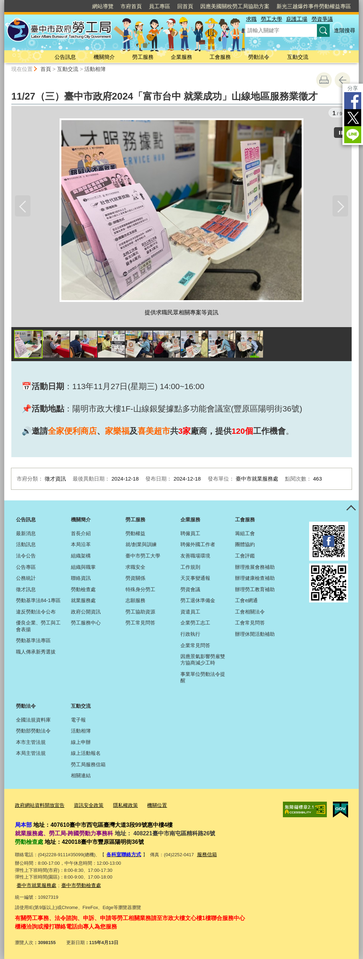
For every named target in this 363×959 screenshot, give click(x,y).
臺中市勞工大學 (142, 557)
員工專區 (159, 6)
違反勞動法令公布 (36, 613)
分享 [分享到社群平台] (352, 88)
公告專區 (26, 568)
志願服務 (135, 602)
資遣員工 (190, 613)
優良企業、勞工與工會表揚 (38, 627)
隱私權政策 (118, 806)
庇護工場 (296, 19)
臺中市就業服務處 (35, 884)
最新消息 (26, 534)
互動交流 (297, 57)
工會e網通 (246, 602)
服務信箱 (204, 854)
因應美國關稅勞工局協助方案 (234, 6)
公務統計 (26, 579)
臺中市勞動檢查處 (76, 884)
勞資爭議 (322, 19)
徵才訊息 (26, 590)
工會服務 (220, 57)
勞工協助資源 (140, 613)
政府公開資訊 (86, 613)
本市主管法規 (31, 743)
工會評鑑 (245, 557)
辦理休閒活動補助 (255, 635)
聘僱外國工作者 (197, 546)
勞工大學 (271, 19)
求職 (251, 19)
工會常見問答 (250, 624)
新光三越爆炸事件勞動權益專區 (314, 6)
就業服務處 (83, 602)
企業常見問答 (195, 646)
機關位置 (149, 806)
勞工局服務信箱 (88, 765)
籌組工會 (245, 534)
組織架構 (81, 557)
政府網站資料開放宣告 (38, 806)
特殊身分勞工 (140, 590)
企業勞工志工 (195, 624)
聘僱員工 (190, 534)
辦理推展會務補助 (255, 568)
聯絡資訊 (81, 579)
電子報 (78, 721)
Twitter (352, 117)
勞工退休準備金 (197, 602)
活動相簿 (95, 69)
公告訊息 (65, 57)
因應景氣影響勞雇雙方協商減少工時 (202, 661)
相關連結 (81, 777)
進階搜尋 (344, 30)
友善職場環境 (195, 557)
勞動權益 (135, 534)
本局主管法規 (31, 754)
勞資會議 (190, 590)
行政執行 (190, 635)
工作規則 (190, 568)
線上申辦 (81, 743)
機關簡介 (104, 57)
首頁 (45, 69)
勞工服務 (142, 57)
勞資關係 (135, 579)
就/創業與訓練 (141, 546)
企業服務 (181, 57)
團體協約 (245, 546)
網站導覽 (102, 6)
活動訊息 (26, 546)
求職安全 (135, 568)
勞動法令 (258, 57)
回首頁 (185, 6)
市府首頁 (131, 6)
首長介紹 (81, 534)
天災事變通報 (195, 579)
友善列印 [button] (324, 80)
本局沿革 (81, 546)
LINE (352, 134)
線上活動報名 (86, 754)
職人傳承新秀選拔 (36, 653)
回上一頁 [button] (342, 80)
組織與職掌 (83, 568)
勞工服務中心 (86, 624)
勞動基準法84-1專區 (38, 602)
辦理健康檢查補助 (255, 579)
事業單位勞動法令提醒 (202, 678)
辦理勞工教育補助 (255, 590)
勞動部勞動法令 (33, 732)
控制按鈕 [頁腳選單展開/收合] (351, 509)
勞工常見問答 (140, 624)
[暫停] (341, 131)
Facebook (352, 100)
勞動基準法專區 (33, 642)
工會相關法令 (250, 613)
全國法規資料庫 (33, 721)
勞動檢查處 (83, 590)
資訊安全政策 (84, 806)
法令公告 (26, 557)
